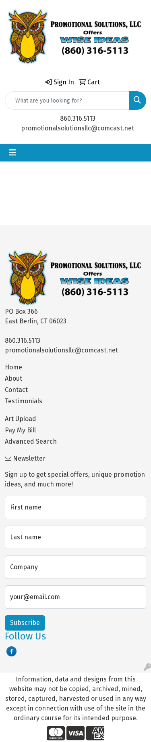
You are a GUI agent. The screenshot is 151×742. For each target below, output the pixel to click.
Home (13, 367)
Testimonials (23, 401)
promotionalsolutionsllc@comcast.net (77, 128)
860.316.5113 (77, 118)
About (13, 378)
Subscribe (25, 623)
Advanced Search (31, 441)
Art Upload (20, 419)
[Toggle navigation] (12, 152)
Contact (16, 390)
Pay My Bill (20, 430)
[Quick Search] (67, 100)
